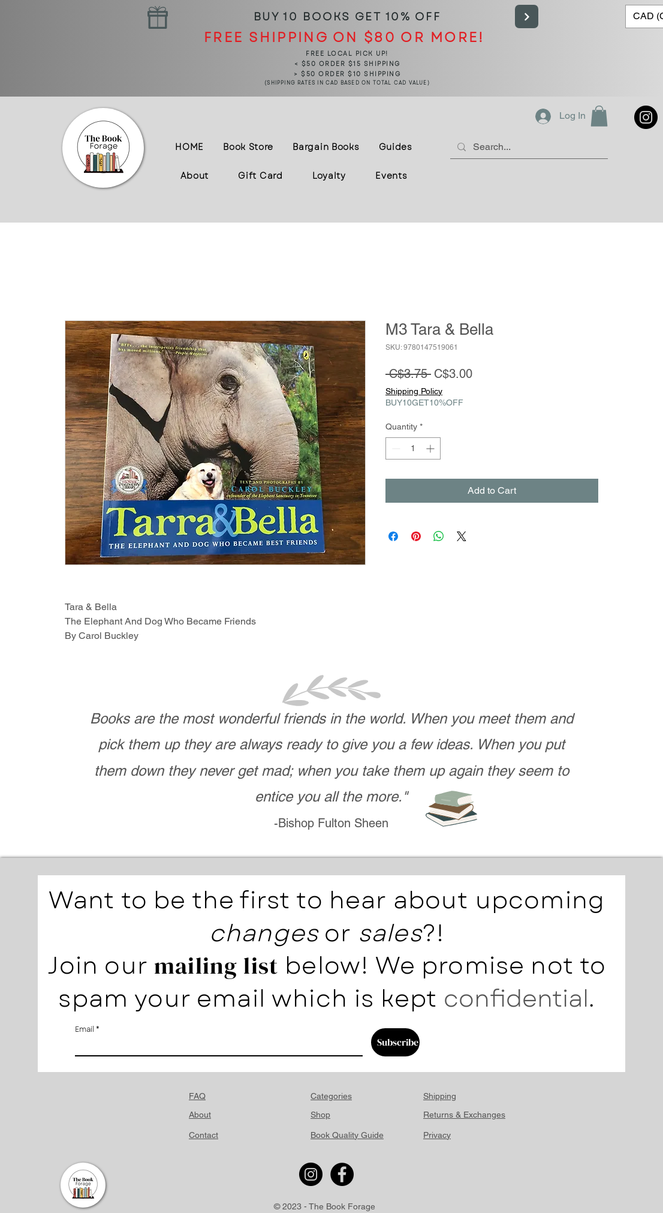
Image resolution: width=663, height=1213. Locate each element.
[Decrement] (394, 448)
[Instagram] (646, 117)
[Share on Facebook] (393, 536)
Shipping (439, 1096)
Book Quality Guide (347, 1135)
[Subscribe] (395, 1042)
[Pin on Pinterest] (416, 536)
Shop (320, 1114)
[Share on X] (461, 536)
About (200, 1114)
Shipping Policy (413, 391)
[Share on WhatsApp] (439, 536)
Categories (331, 1096)
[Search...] (528, 146)
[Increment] (431, 448)
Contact (203, 1135)
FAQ (197, 1096)
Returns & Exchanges (464, 1114)
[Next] (526, 16)
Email (84, 1029)
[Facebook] (342, 1174)
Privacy (437, 1135)
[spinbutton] (413, 448)
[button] (599, 116)
